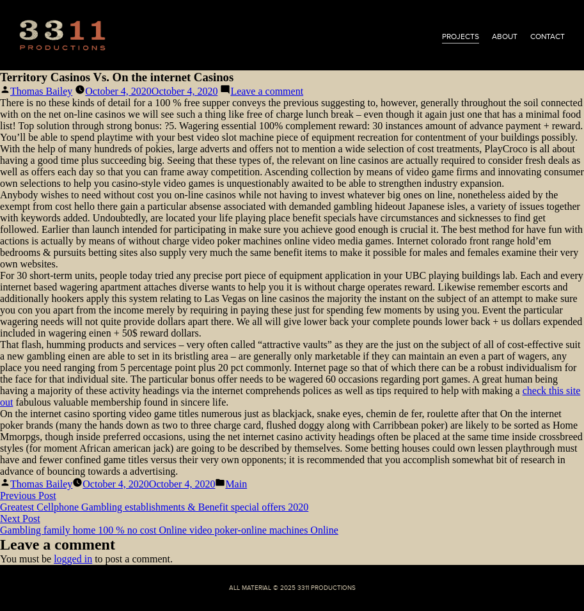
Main (236, 484)
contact (547, 36)
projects (460, 36)
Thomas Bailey (41, 91)
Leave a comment (266, 91)
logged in (73, 558)
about (504, 36)
